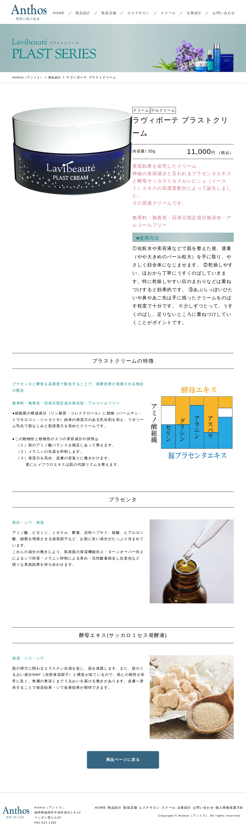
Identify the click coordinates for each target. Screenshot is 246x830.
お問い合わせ (224, 13)
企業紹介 (194, 13)
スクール (168, 13)
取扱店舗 (108, 13)
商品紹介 (82, 13)
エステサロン (138, 13)
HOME (58, 13)
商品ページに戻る (123, 760)
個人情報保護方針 (229, 807)
